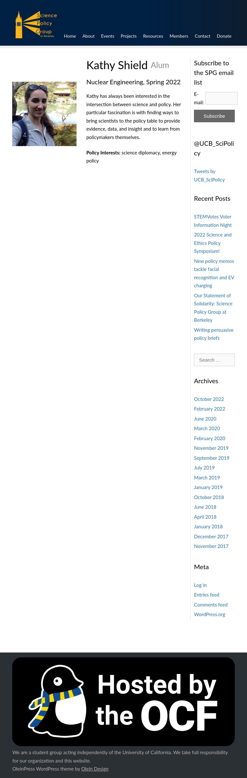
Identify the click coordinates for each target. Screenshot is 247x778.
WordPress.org (209, 614)
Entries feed (206, 594)
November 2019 (211, 448)
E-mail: (199, 98)
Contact (216, 34)
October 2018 (209, 497)
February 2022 (209, 409)
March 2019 (207, 477)
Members (187, 34)
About (79, 34)
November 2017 (211, 546)
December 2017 (211, 536)
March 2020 (207, 428)
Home (56, 34)
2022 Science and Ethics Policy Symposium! (213, 243)
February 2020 (209, 438)
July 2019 (204, 467)
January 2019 (208, 487)
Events (102, 34)
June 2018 (205, 507)
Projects (128, 34)
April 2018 (205, 517)
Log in (200, 585)
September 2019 (211, 458)
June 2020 (205, 418)
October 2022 (209, 399)
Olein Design (95, 769)
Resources (157, 34)
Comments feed (210, 604)
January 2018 (208, 526)
